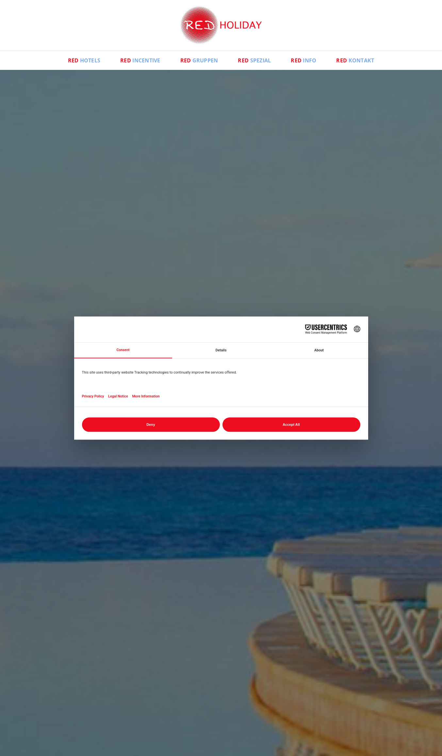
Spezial (254, 60)
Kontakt (355, 60)
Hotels (84, 60)
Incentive (140, 60)
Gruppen (199, 60)
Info (303, 60)
